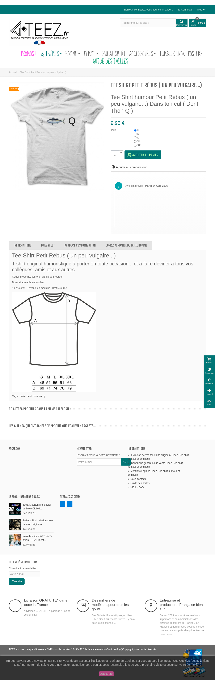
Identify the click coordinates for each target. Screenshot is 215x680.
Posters (195, 54)
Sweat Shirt (114, 54)
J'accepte (106, 673)
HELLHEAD (136, 487)
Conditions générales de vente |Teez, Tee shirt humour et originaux (155, 465)
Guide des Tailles (107, 61)
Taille (114, 130)
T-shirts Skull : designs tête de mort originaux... (38, 522)
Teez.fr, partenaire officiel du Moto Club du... (37, 506)
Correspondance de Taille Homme (126, 245)
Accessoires (142, 54)
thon (35, 396)
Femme (91, 54)
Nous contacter (137, 479)
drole (23, 396)
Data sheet (48, 245)
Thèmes (50, 54)
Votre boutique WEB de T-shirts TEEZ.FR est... (37, 538)
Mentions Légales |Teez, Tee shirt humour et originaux (154, 473)
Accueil (13, 72)
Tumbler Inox (172, 54)
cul (40, 396)
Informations (22, 245)
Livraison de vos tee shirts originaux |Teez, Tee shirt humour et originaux (158, 457)
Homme (73, 54)
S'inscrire (17, 581)
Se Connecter (185, 9)
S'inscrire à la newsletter (22, 568)
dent (29, 396)
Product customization (80, 245)
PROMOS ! (28, 54)
